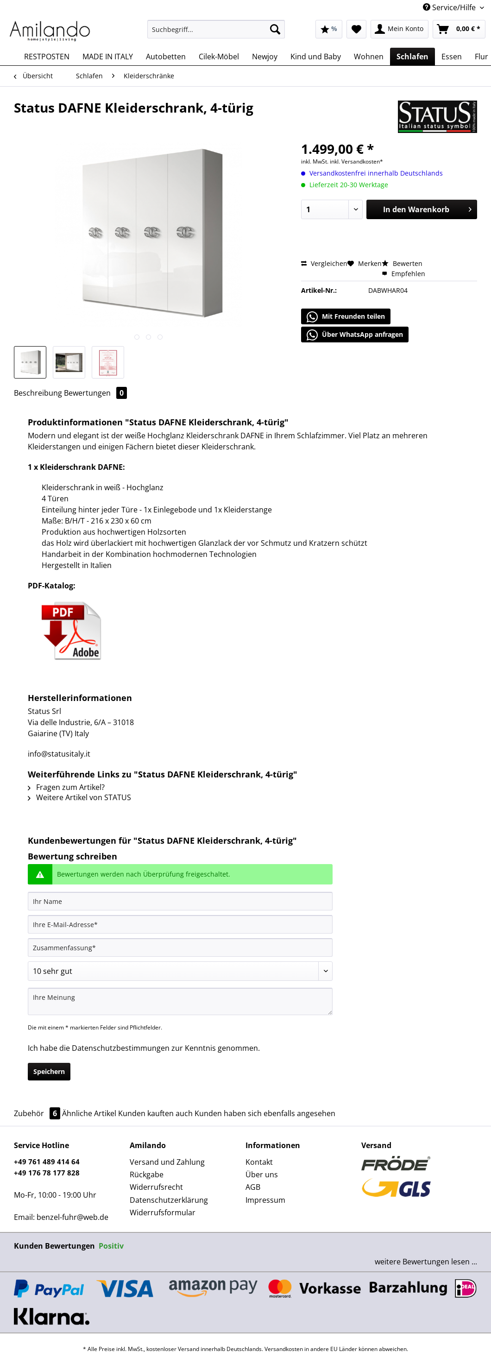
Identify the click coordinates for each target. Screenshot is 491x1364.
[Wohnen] (368, 56)
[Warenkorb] (459, 29)
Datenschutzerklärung (169, 1200)
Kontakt (259, 1162)
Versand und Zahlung (167, 1162)
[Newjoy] (265, 56)
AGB (253, 1187)
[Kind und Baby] (315, 56)
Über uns (262, 1174)
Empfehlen (403, 273)
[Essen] (451, 56)
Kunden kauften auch (155, 1113)
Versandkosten (283, 1349)
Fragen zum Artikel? (66, 787)
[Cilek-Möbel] (219, 56)
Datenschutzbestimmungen (121, 1048)
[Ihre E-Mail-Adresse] (180, 924)
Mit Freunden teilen (346, 316)
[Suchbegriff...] (216, 29)
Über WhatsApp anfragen (355, 335)
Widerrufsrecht (156, 1187)
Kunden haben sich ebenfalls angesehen (265, 1113)
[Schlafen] (412, 56)
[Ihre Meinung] (180, 1001)
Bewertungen (95, 393)
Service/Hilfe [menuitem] (450, 7)
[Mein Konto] (399, 29)
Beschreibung (38, 393)
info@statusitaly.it (59, 754)
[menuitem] (216, 33)
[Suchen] (275, 29)
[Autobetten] (165, 56)
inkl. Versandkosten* (356, 161)
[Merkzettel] (356, 29)
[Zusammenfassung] (180, 947)
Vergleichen (324, 263)
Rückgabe (147, 1174)
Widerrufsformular (162, 1212)
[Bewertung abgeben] (180, 971)
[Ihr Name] (180, 901)
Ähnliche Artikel (89, 1113)
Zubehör (38, 1113)
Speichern (49, 1071)
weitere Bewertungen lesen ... (426, 1262)
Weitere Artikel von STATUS (79, 797)
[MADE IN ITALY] (107, 56)
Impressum (265, 1200)
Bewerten (402, 263)
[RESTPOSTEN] (47, 56)
